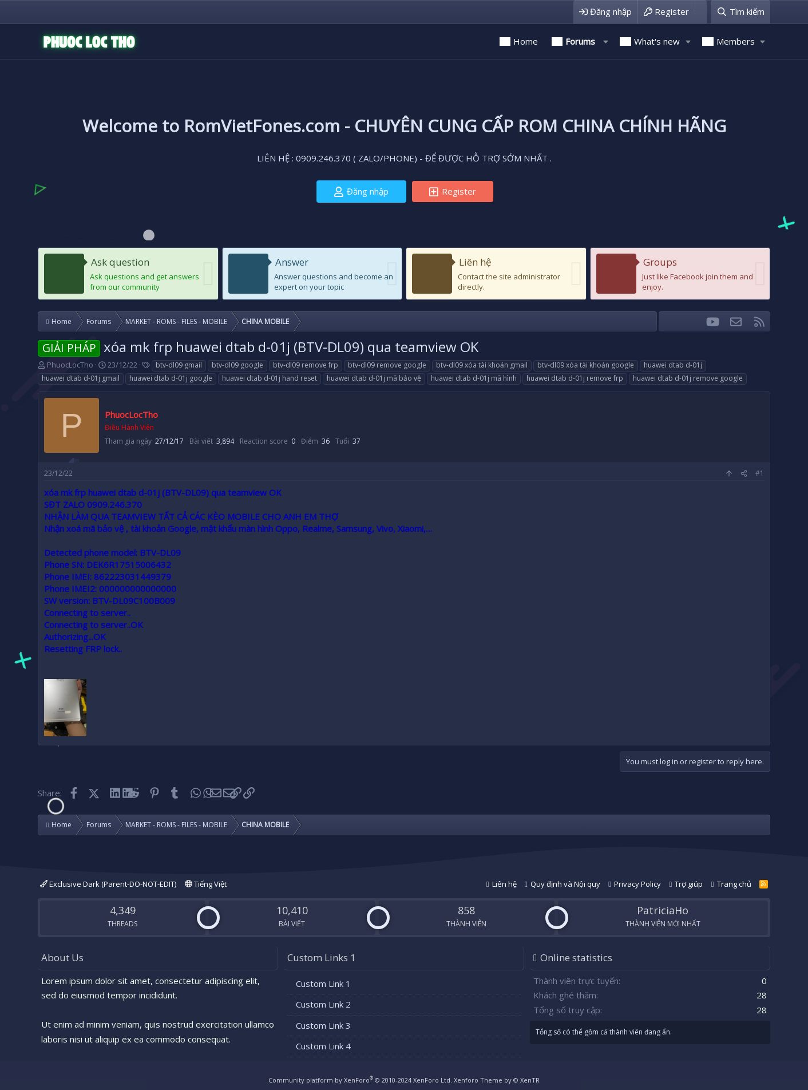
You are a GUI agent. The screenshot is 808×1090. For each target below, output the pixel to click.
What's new (657, 41)
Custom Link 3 (323, 1025)
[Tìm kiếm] (740, 11)
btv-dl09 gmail (179, 365)
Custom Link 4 (323, 1046)
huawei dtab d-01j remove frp (574, 378)
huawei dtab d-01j (673, 365)
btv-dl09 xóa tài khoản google (585, 365)
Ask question (120, 261)
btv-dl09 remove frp (305, 365)
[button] (605, 41)
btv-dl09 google (237, 365)
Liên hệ (475, 261)
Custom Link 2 (323, 1004)
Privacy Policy (637, 884)
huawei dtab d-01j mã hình (474, 378)
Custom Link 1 (323, 983)
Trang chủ (734, 884)
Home (525, 41)
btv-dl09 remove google (387, 365)
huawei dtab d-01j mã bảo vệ (374, 378)
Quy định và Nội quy (565, 884)
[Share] (743, 473)
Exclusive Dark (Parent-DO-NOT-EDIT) (108, 884)
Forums (580, 41)
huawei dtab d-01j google (170, 378)
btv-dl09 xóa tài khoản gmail (482, 365)
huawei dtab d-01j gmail (81, 378)
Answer (291, 261)
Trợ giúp (689, 884)
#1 (759, 473)
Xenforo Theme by (497, 1080)
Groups (660, 261)
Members (735, 41)
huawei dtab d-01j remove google (688, 378)
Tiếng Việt (206, 884)
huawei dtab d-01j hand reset (269, 378)
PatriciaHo (662, 910)
